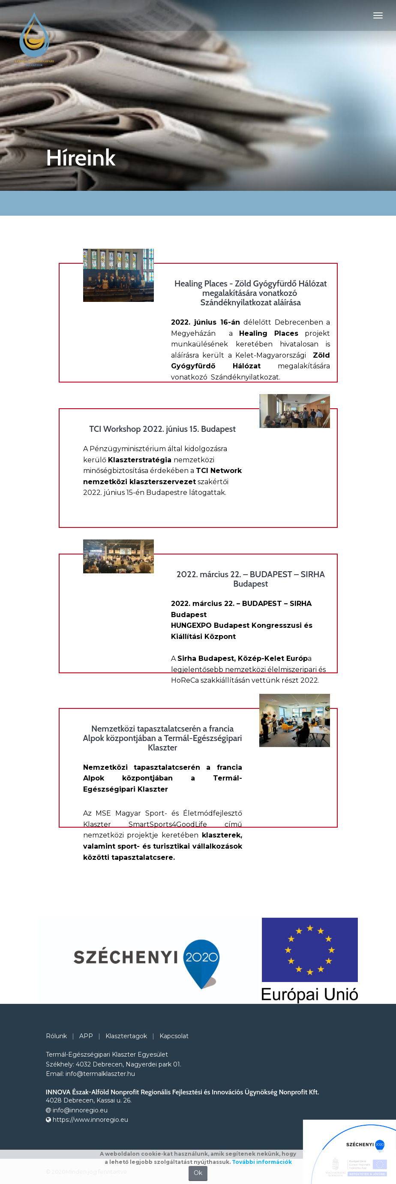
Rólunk (56, 1036)
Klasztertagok (126, 1036)
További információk (262, 1162)
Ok (198, 1173)
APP (86, 1036)
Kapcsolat (174, 1036)
